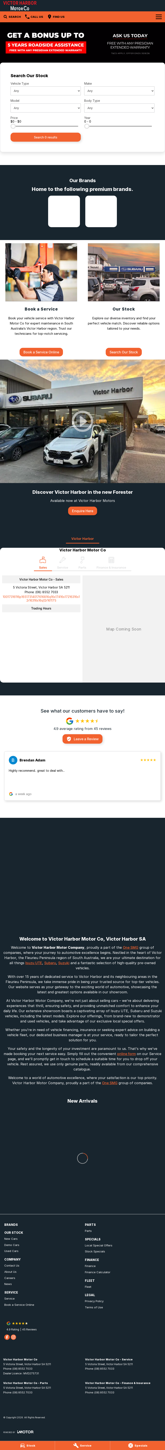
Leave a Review (82, 739)
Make (88, 83)
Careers (9, 1278)
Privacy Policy (94, 1301)
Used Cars (11, 1251)
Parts (88, 1230)
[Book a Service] (41, 299)
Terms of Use (94, 1307)
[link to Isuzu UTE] (64, 211)
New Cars (11, 1238)
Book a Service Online (19, 1304)
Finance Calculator (97, 1272)
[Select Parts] (82, 564)
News (8, 1284)
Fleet (88, 1286)
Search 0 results (45, 137)
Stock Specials (95, 1251)
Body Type (92, 100)
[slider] (13, 126)
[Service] (82, 1445)
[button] (82, 776)
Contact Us (11, 1265)
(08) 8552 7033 (46, 592)
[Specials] (137, 1445)
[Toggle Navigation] (159, 16)
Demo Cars (11, 1245)
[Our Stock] (124, 299)
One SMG (130, 947)
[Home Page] (20, 5)
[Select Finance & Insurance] (111, 564)
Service (9, 1298)
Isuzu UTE (33, 963)
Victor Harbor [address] (82, 539)
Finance (90, 1266)
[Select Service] (62, 564)
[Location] (43, 564)
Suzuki (63, 963)
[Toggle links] (18, 1431)
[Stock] (27, 1445)
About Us (10, 1271)
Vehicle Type (20, 83)
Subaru (50, 963)
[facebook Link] (7, 1337)
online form (126, 1054)
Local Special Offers (98, 1245)
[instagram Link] (13, 1337)
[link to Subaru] (101, 211)
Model (15, 100)
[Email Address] (41, 598)
